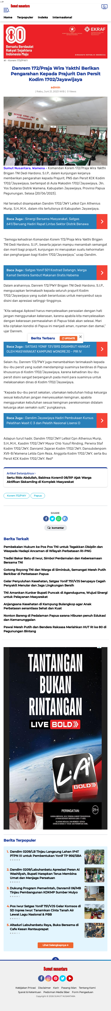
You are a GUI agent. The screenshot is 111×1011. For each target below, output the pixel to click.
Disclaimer (44, 987)
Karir (56, 987)
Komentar (55, 527)
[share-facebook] (46, 518)
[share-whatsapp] (58, 518)
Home (8, 17)
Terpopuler (25, 17)
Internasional (62, 17)
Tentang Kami (87, 987)
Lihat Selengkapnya (56, 945)
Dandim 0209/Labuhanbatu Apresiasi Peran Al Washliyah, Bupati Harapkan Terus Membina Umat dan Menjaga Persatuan (44, 874)
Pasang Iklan (69, 987)
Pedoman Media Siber (56, 992)
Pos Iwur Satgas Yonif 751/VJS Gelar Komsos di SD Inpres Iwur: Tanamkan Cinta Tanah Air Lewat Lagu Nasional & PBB (45, 910)
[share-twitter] (52, 518)
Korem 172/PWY (16, 495)
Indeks (43, 17)
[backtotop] (55, 960)
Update (68, 338)
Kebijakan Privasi (25, 987)
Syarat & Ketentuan (29, 992)
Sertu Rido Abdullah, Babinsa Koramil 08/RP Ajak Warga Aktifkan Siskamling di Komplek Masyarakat (49, 480)
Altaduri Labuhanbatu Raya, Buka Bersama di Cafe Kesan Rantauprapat (44, 927)
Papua (38, 495)
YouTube (72, 980)
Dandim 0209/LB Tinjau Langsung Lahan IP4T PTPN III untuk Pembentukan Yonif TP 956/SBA (45, 854)
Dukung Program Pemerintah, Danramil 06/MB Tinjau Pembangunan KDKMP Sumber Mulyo (45, 890)
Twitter (64, 980)
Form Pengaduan (82, 992)
